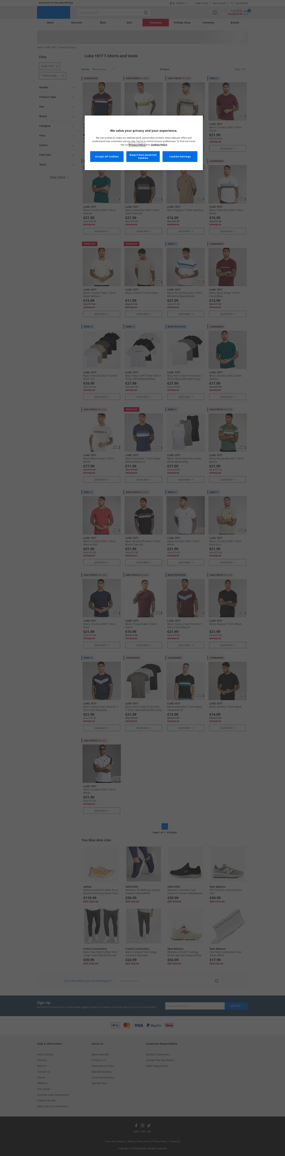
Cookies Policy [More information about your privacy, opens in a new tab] (159, 144)
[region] (144, 143)
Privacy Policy (137, 144)
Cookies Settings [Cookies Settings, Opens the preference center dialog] (179, 156)
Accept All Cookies (107, 156)
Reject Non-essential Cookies (143, 156)
